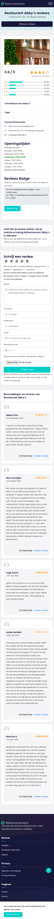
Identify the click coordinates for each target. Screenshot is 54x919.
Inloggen (5, 845)
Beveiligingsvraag (11, 344)
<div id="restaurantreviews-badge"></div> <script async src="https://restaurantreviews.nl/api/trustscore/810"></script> (27, 196)
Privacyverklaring (8, 875)
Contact (4, 892)
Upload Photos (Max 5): (36, 356)
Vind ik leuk (25, 456)
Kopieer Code (12, 208)
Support (4, 854)
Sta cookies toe (13, 914)
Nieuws (4, 896)
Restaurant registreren (10, 850)
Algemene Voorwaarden (11, 871)
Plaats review (27, 370)
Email (6, 332)
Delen (36, 456)
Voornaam (8, 308)
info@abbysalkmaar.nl (17, 135)
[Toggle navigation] (50, 3)
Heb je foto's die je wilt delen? (15, 356)
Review (7, 284)
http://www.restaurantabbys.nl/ (21, 126)
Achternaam (9, 320)
